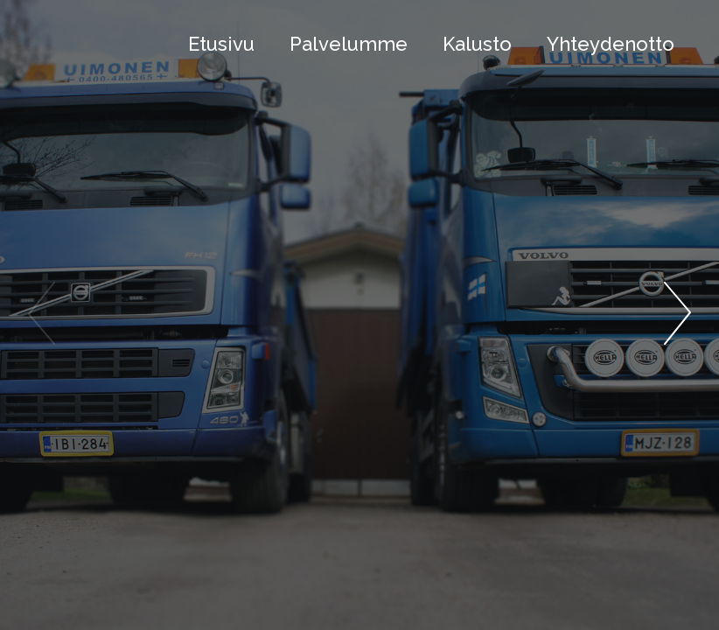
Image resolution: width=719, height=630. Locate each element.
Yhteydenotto (610, 43)
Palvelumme (349, 43)
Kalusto (477, 43)
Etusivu (221, 43)
